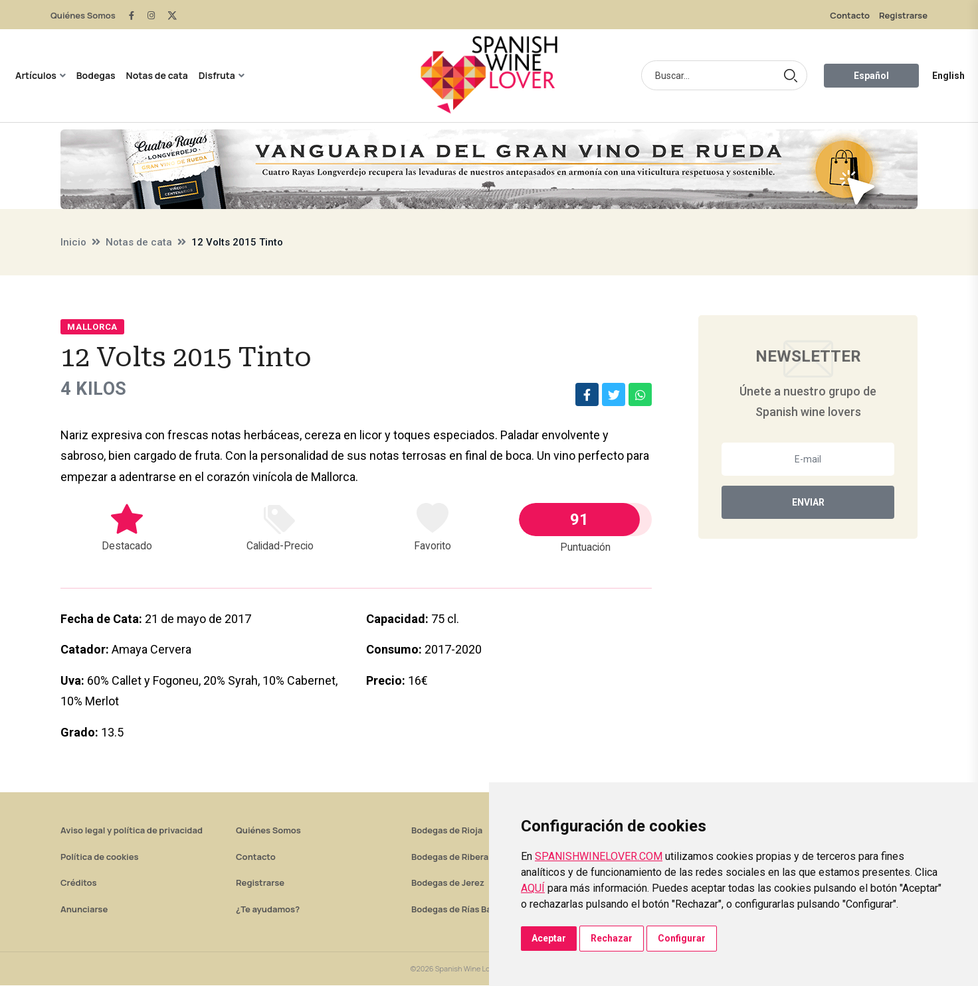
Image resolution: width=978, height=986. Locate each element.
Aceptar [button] (549, 938)
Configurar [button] (682, 938)
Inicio (73, 242)
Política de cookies (99, 857)
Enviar (808, 502)
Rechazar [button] (612, 938)
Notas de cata (157, 75)
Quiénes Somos (83, 15)
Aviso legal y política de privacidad (131, 831)
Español (871, 75)
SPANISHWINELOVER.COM (598, 856)
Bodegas (96, 75)
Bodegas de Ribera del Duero (470, 857)
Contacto (850, 15)
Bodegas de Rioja (446, 831)
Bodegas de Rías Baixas (459, 910)
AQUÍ (533, 888)
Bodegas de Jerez (447, 883)
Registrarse (903, 15)
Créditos (78, 883)
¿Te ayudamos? (268, 910)
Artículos (35, 75)
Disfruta (217, 75)
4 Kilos (95, 389)
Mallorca (92, 327)
